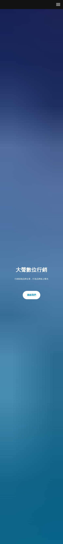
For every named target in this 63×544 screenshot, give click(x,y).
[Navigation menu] (58, 4)
